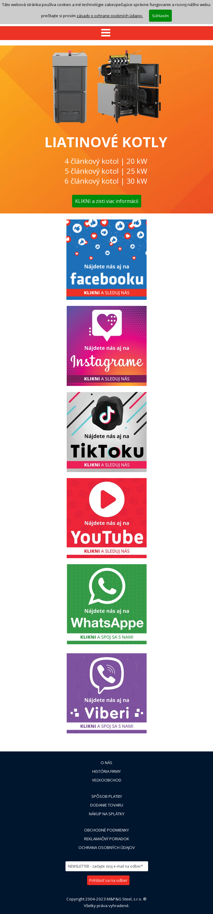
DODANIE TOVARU (106, 805)
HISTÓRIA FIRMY (106, 771)
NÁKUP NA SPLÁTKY (106, 813)
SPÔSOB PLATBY (106, 796)
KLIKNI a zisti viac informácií (106, 201)
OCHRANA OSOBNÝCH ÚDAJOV (106, 847)
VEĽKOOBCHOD (106, 780)
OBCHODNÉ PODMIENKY (106, 830)
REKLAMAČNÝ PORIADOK (106, 838)
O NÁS (106, 762)
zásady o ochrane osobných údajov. (110, 14)
